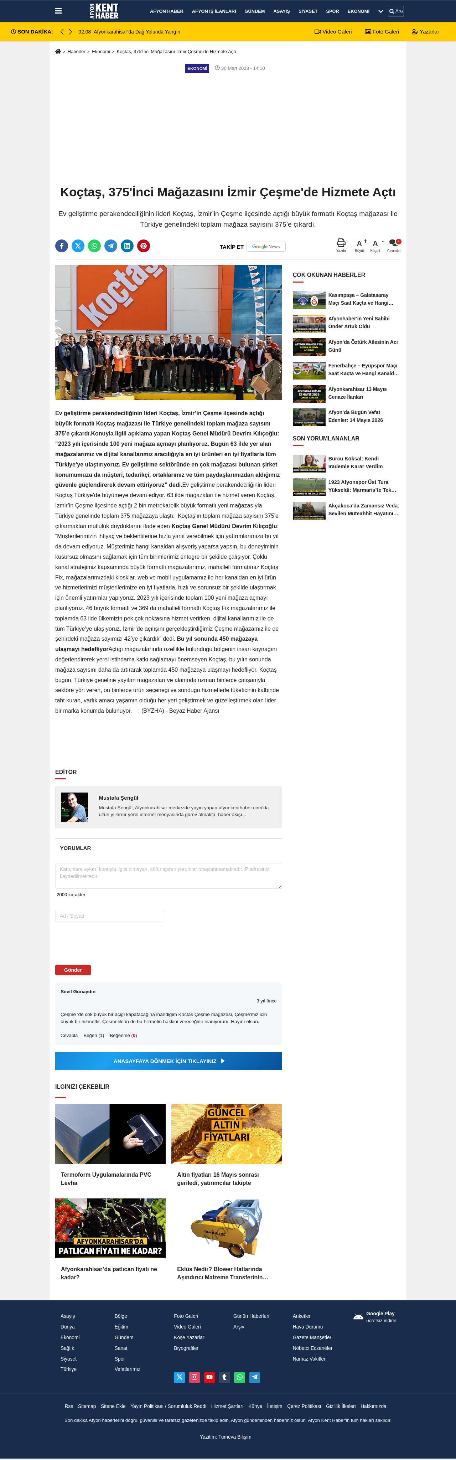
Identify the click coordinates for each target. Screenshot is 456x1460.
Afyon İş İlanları (214, 11)
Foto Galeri (382, 32)
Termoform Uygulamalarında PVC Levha (106, 1179)
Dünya (68, 1327)
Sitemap (87, 1406)
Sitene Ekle (113, 1406)
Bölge (121, 1316)
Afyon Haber (166, 11)
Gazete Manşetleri (313, 1337)
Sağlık (67, 1348)
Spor (332, 11)
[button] (70, 31)
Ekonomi (358, 11)
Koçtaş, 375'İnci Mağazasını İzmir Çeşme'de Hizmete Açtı (176, 51)
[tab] (75, 848)
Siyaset (308, 11)
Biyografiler (186, 1348)
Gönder (73, 970)
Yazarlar (425, 32)
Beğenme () (123, 1035)
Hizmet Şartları (227, 1406)
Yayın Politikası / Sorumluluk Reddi (168, 1406)
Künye (255, 1406)
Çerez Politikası (304, 1406)
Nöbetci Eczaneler (313, 1348)
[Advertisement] (228, 128)
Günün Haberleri (251, 1316)
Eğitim (121, 1327)
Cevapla (69, 1035)
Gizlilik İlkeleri (341, 1406)
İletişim (275, 1406)
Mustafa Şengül (118, 798)
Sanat (121, 1348)
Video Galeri (333, 32)
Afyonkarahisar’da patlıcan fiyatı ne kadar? (109, 1273)
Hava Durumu (308, 1327)
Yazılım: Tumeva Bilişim (226, 1437)
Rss (69, 1406)
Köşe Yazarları (190, 1337)
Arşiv (238, 1327)
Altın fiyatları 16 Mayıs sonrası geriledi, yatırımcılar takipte (218, 1179)
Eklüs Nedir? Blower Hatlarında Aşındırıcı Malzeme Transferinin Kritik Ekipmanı (220, 1273)
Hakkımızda (374, 1406)
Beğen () (93, 1035)
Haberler (76, 51)
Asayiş (281, 11)
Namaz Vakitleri (310, 1359)
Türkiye (69, 1369)
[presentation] (100, 943)
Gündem (255, 11)
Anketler (302, 1316)
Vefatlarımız (128, 1369)
